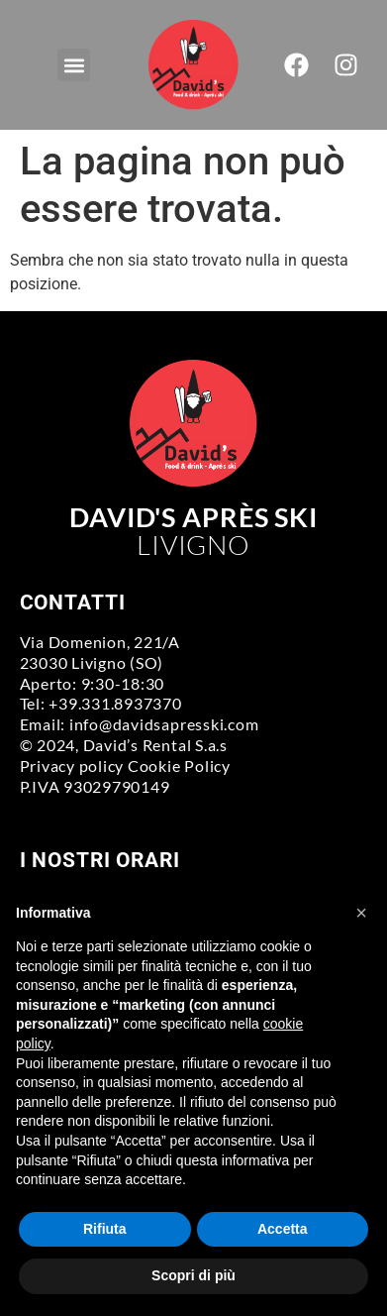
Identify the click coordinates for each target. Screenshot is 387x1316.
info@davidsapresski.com (163, 723)
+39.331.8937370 (114, 703)
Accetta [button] (282, 1229)
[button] (73, 65)
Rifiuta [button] (105, 1229)
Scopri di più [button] (193, 1275)
